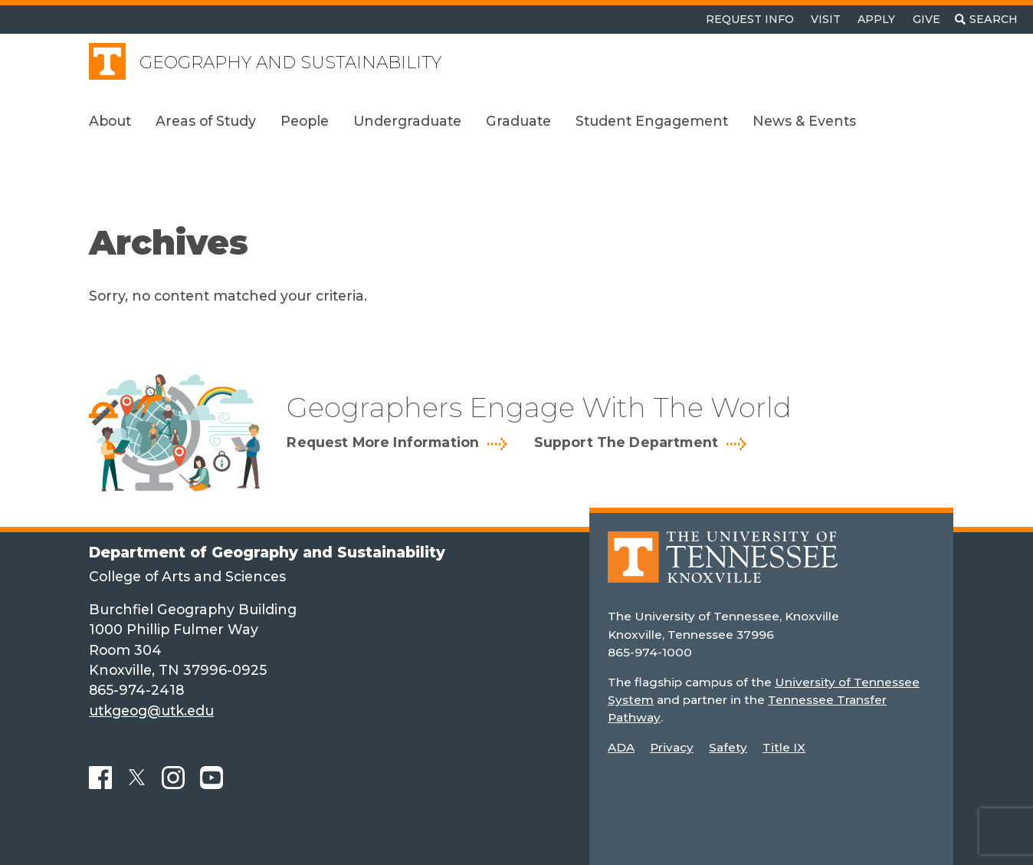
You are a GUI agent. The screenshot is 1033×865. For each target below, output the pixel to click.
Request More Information (383, 442)
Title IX (783, 747)
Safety (728, 747)
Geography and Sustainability (290, 62)
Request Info (750, 19)
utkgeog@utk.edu (151, 710)
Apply (876, 19)
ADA (621, 747)
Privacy (672, 747)
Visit (826, 19)
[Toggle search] (986, 19)
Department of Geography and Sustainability (267, 552)
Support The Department (626, 442)
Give (926, 19)
